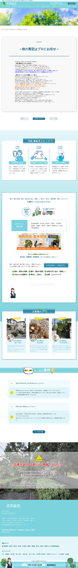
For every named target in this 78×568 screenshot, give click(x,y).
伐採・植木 (28, 6)
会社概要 (74, 6)
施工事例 (14, 6)
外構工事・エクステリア (57, 6)
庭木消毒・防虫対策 (46, 6)
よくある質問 (67, 6)
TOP (3, 6)
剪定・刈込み (21, 6)
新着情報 (8, 6)
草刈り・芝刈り (36, 6)
